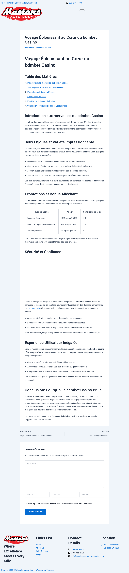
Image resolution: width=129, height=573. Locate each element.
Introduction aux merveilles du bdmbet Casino (47, 83)
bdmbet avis (34, 308)
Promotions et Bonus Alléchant (41, 92)
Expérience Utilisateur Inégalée (41, 101)
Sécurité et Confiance (36, 96)
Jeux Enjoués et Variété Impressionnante (45, 87)
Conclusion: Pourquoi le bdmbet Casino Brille (47, 106)
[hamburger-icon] (82, 9)
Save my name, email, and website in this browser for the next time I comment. (60, 504)
